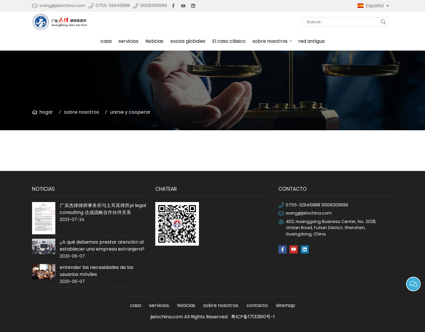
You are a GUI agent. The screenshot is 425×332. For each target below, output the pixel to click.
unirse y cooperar (130, 112)
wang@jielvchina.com (62, 5)
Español (378, 5)
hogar (46, 112)
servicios (128, 41)
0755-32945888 (113, 5)
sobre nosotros (270, 41)
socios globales (187, 41)
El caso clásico (229, 41)
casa (106, 41)
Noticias (154, 41)
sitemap (285, 305)
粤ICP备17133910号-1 (253, 316)
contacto (257, 305)
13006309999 (153, 5)
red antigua (311, 41)
